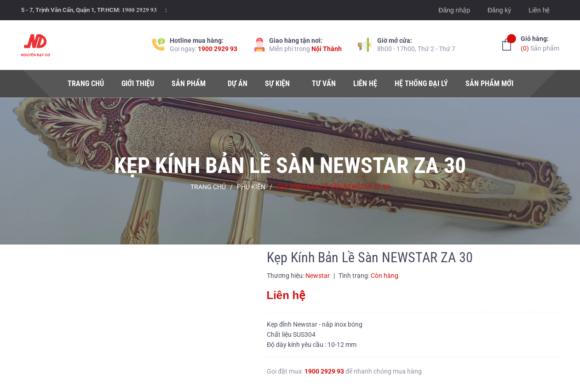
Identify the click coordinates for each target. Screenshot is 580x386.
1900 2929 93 (217, 48)
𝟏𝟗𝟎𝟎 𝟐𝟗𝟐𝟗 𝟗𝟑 (139, 9)
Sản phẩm (540, 43)
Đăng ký (499, 10)
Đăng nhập (454, 10)
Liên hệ (539, 10)
